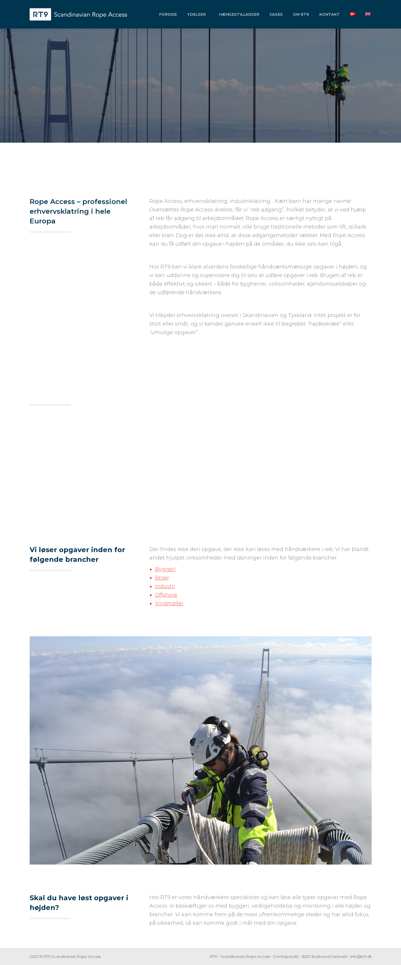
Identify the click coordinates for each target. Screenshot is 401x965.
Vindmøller (169, 603)
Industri (165, 586)
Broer (162, 578)
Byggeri (165, 569)
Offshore (166, 595)
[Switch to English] (368, 14)
